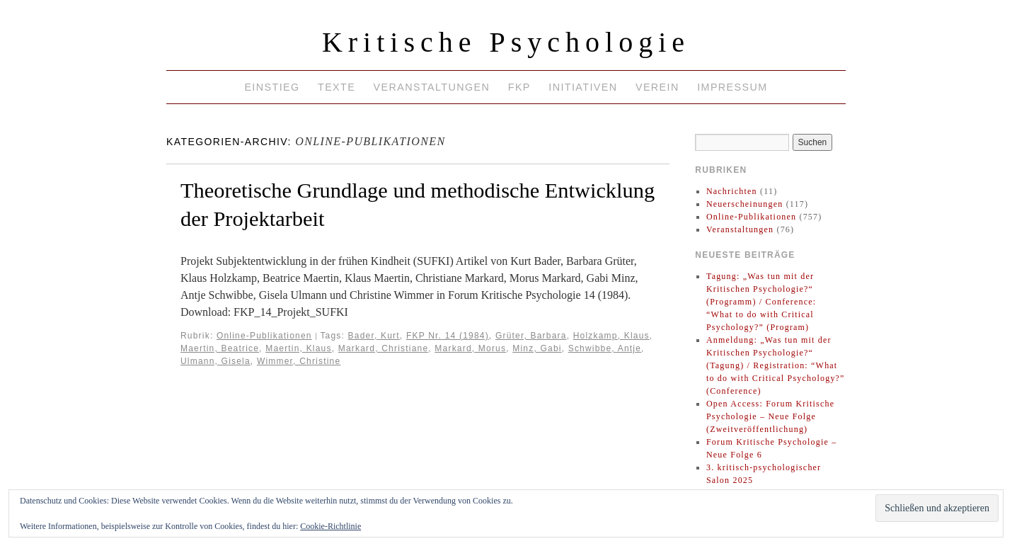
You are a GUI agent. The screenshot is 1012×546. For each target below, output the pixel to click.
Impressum (732, 87)
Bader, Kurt (374, 336)
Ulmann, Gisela (215, 361)
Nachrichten (731, 191)
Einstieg (271, 87)
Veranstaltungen (432, 87)
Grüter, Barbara (531, 336)
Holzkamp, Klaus (611, 336)
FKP (519, 87)
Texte (336, 87)
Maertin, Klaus (298, 348)
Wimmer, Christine (298, 361)
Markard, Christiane (383, 348)
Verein (657, 87)
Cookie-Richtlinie (330, 526)
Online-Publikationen (264, 336)
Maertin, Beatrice (219, 348)
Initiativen (582, 87)
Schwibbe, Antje (604, 348)
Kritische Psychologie (506, 42)
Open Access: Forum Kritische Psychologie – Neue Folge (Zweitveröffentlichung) (770, 416)
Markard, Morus (470, 348)
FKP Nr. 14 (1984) (447, 336)
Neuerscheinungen (744, 204)
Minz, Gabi (536, 348)
